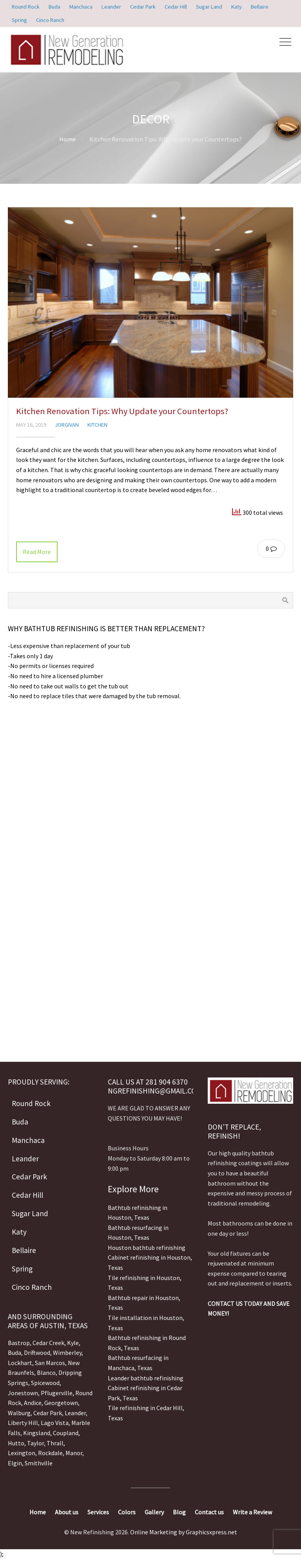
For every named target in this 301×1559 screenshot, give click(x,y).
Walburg (19, 1413)
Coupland (65, 1433)
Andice (33, 1403)
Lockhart (20, 1363)
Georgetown (61, 1403)
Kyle (73, 1343)
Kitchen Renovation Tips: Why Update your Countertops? (122, 411)
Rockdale (50, 1453)
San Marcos (50, 1363)
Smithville (39, 1463)
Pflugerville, (57, 1393)
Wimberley (67, 1352)
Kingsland (36, 1433)
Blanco (46, 1372)
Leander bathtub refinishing (145, 1378)
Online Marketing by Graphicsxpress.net (183, 1532)
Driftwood (37, 1352)
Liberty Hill (23, 1423)
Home (67, 139)
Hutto (16, 1443)
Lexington (21, 1453)
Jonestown (23, 1393)
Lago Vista (55, 1423)
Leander (75, 1413)
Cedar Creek (48, 1343)
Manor (73, 1453)
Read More (37, 552)
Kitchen (97, 424)
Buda (14, 1352)
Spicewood (45, 1383)
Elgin (15, 1463)
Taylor (35, 1443)
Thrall (55, 1443)
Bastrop (19, 1343)
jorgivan (67, 424)
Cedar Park (47, 1413)
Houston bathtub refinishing (146, 1247)
